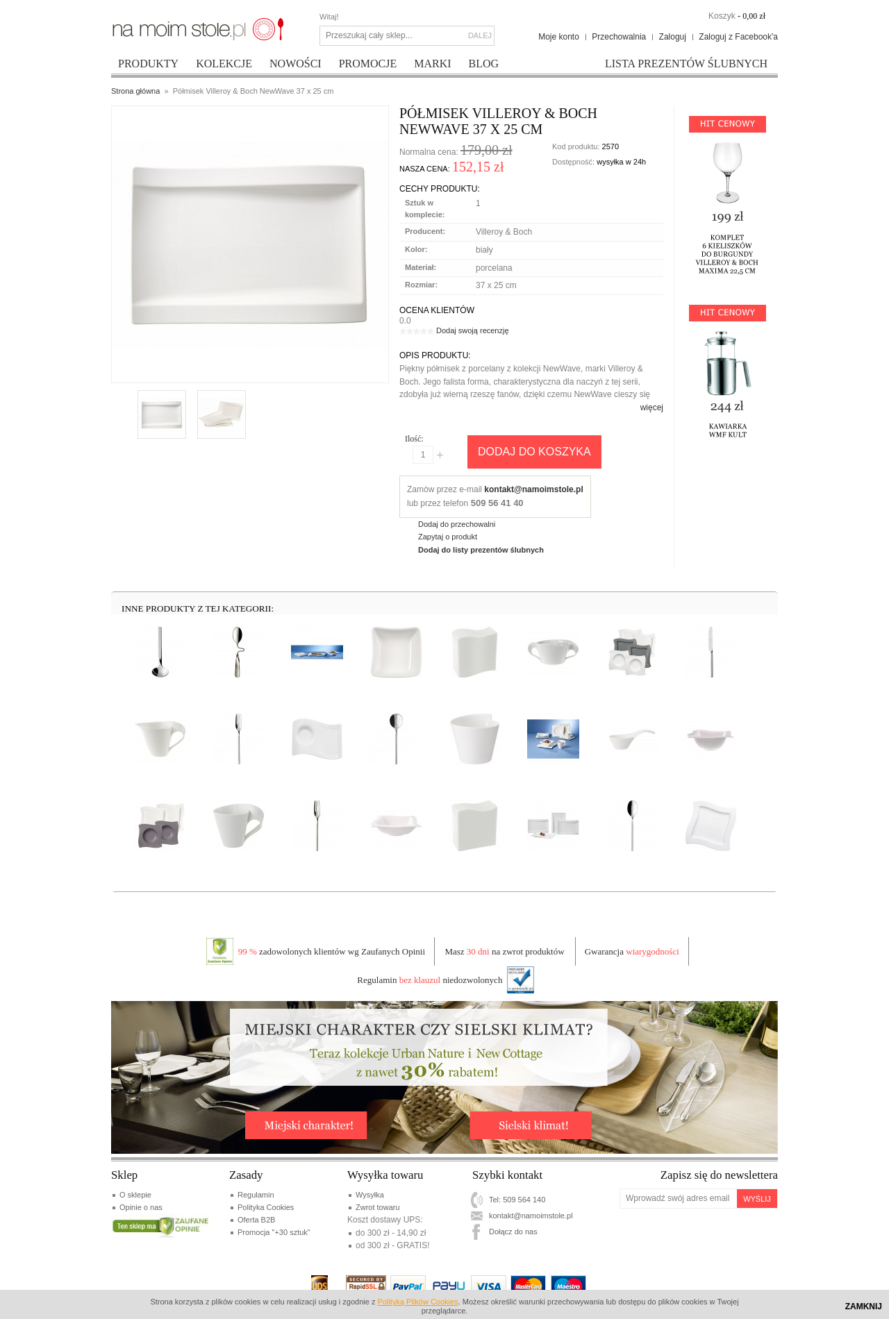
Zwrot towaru (378, 1207)
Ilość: (414, 439)
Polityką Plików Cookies (418, 1301)
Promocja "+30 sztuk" (274, 1232)
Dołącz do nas (513, 1231)
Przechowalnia (619, 37)
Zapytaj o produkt (447, 536)
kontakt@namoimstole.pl (533, 489)
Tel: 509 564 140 (517, 1199)
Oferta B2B (256, 1220)
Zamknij (863, 1306)
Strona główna (135, 91)
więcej (651, 407)
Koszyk (722, 16)
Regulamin (256, 1195)
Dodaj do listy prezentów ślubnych (481, 550)
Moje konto (558, 37)
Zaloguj (672, 37)
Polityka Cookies (266, 1207)
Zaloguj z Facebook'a (738, 37)
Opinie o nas (141, 1207)
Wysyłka (370, 1195)
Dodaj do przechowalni (456, 524)
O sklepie (135, 1195)
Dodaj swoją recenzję (472, 330)
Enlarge (150, 367)
